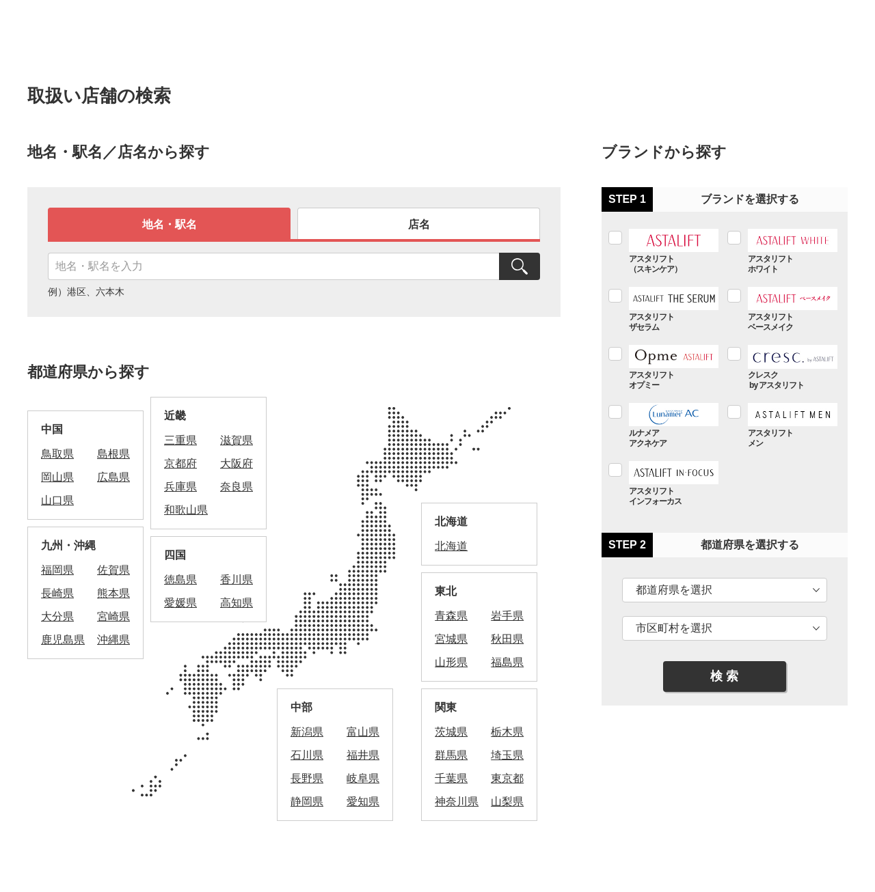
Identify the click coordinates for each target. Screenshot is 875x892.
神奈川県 (457, 801)
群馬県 (451, 755)
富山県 (363, 732)
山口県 (57, 500)
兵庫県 (180, 486)
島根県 (113, 454)
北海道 (451, 546)
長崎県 (57, 593)
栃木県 (507, 732)
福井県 (363, 755)
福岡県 (57, 570)
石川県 (307, 755)
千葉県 (451, 778)
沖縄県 (113, 639)
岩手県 (507, 616)
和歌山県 (186, 510)
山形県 (451, 662)
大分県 (57, 616)
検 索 (724, 676)
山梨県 (507, 801)
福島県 (507, 662)
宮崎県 (113, 616)
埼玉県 (507, 755)
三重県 (180, 440)
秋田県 (507, 639)
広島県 (113, 477)
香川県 (236, 579)
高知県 (236, 603)
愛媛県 (180, 603)
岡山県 (57, 477)
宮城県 (451, 639)
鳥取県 (57, 454)
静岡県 (307, 801)
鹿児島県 (63, 639)
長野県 (307, 778)
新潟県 (307, 732)
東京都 (507, 778)
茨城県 (451, 732)
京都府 (180, 463)
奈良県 (236, 486)
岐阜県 (363, 778)
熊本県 (113, 593)
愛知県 (363, 801)
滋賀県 (236, 440)
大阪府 (236, 463)
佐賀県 (113, 570)
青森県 (451, 616)
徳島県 (180, 579)
